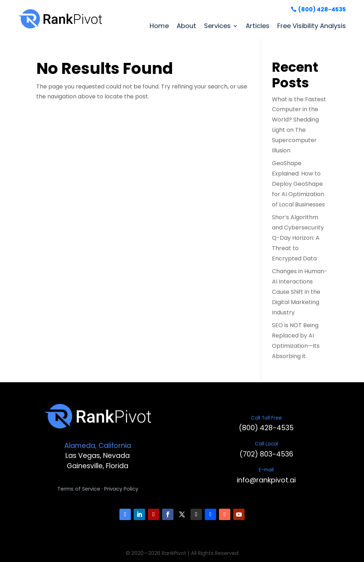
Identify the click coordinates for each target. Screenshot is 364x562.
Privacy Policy (121, 488)
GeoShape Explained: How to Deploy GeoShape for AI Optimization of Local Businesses (298, 183)
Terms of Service (78, 488)
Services (217, 25)
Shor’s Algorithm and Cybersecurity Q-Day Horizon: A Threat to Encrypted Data (298, 237)
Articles (257, 25)
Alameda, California (97, 445)
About (186, 25)
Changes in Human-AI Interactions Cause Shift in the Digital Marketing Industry (299, 291)
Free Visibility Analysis (311, 25)
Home (159, 25)
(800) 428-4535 (322, 9)
